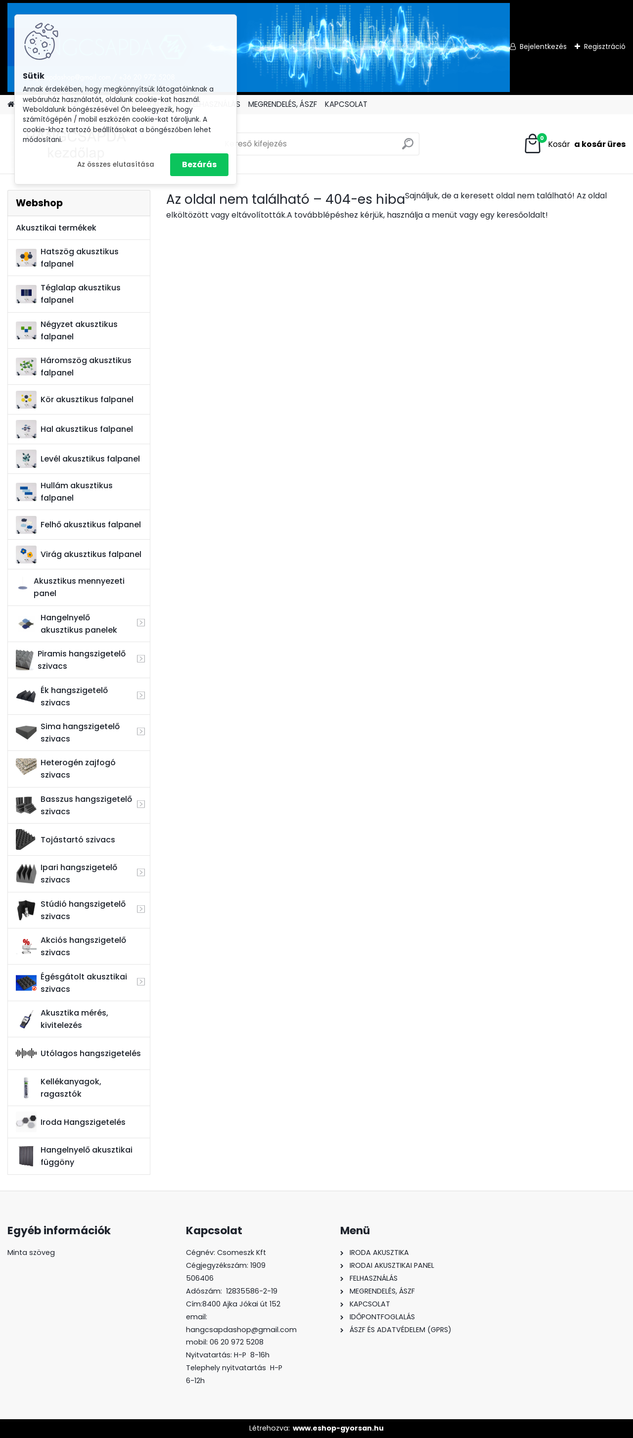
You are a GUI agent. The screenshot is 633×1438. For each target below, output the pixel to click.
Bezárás (199, 164)
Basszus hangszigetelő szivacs (74, 805)
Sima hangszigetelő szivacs (68, 732)
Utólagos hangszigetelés (78, 1053)
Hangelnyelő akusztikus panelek (66, 624)
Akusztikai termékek (56, 227)
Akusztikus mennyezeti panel (70, 587)
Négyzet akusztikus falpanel (67, 330)
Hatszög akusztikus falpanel (67, 258)
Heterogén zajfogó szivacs (66, 769)
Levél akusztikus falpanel (78, 459)
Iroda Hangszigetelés (71, 1122)
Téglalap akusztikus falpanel (68, 294)
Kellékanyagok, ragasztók (58, 1088)
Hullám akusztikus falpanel (64, 492)
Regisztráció (605, 46)
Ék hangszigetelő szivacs (62, 696)
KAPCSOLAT (346, 104)
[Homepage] (10, 104)
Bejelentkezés (543, 46)
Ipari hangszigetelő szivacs (66, 873)
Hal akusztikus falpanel (74, 429)
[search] (407, 147)
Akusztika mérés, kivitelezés (62, 1019)
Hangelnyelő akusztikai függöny (74, 1156)
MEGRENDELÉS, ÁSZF (282, 104)
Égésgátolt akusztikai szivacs (71, 983)
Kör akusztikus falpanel (75, 400)
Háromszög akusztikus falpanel (74, 366)
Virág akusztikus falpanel (78, 555)
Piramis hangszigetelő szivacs (70, 660)
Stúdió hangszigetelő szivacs (71, 910)
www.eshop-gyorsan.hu (338, 1428)
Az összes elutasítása (115, 164)
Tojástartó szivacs (65, 839)
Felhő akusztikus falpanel (78, 525)
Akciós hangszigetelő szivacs (71, 946)
